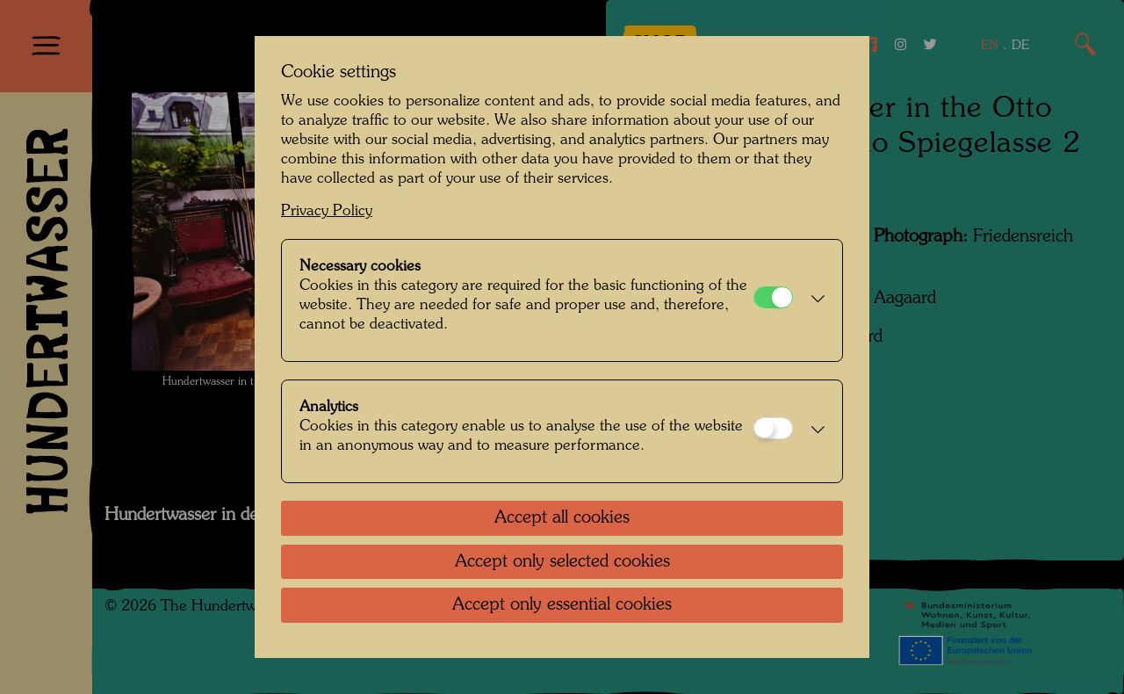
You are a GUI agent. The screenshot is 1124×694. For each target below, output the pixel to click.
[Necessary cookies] (773, 297)
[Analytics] (773, 428)
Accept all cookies (562, 518)
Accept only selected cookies (562, 562)
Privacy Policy (326, 211)
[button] (813, 300)
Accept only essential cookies (562, 605)
